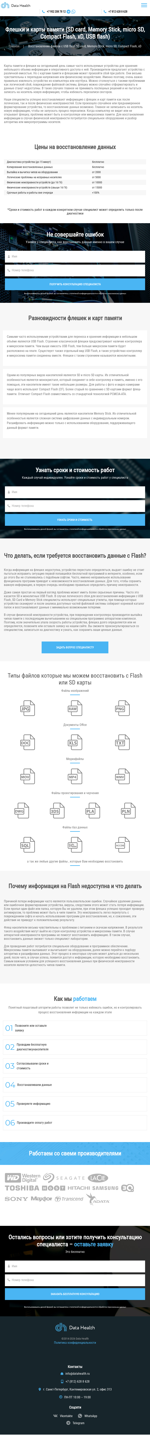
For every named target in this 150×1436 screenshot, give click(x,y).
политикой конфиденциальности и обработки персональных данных (98, 293)
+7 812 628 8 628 (117, 11)
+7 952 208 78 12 (55, 11)
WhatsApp (90, 1417)
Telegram (78, 1424)
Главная (14, 46)
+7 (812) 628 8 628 (78, 1383)
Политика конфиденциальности (75, 1344)
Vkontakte (66, 1417)
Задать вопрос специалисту (75, 647)
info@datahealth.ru (77, 1375)
